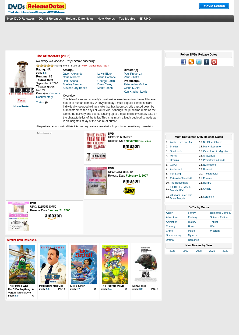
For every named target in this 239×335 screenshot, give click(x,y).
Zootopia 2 (176, 169)
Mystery (192, 235)
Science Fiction (219, 217)
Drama (170, 239)
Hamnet (207, 169)
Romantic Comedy (220, 212)
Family (192, 212)
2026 (172, 250)
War (212, 226)
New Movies (106, 18)
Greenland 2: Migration (216, 151)
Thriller (214, 221)
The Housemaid (179, 182)
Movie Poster (21, 106)
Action (169, 212)
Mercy (173, 155)
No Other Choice (212, 142)
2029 (212, 250)
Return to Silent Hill (181, 178)
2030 (225, 250)
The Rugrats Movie (112, 285)
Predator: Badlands (214, 160)
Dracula (174, 160)
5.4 (110, 289)
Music (191, 230)
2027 (185, 250)
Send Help (176, 151)
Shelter (174, 146)
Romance (193, 239)
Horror (191, 226)
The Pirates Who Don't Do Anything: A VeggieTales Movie (21, 289)
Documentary (173, 235)
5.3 (47, 289)
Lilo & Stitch (77, 285)
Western (215, 230)
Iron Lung (175, 173)
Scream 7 (208, 196)
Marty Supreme (212, 146)
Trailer (42, 102)
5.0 (16, 295)
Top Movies (127, 18)
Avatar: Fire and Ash (181, 142)
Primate (207, 178)
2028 (199, 250)
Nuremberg (209, 164)
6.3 (44, 73)
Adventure (172, 217)
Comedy (171, 226)
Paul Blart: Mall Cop (51, 285)
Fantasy (192, 217)
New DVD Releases (21, 18)
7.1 (79, 289)
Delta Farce (139, 285)
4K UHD (145, 18)
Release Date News (80, 18)
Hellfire (207, 182)
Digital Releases (50, 18)
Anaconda (209, 155)
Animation (171, 221)
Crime (169, 230)
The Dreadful (210, 173)
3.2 (141, 289)
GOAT (173, 164)
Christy (207, 188)
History (192, 221)
